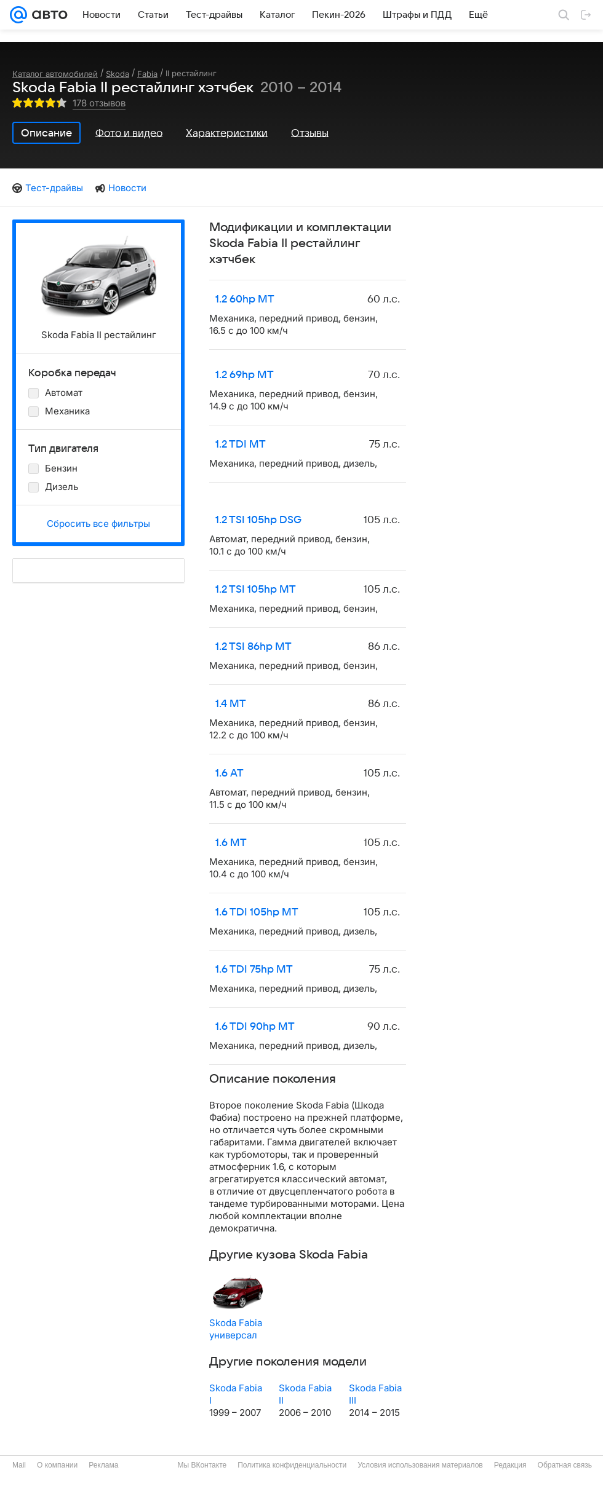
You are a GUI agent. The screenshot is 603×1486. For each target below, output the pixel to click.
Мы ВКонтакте (201, 1465)
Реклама (103, 1465)
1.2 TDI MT (240, 444)
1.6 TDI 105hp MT (256, 912)
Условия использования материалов (419, 1465)
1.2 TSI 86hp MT (253, 646)
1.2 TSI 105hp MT (255, 589)
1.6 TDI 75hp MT (254, 969)
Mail (19, 1465)
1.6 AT (229, 773)
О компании (57, 1465)
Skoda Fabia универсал (235, 1329)
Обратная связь (565, 1465)
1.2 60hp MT (244, 299)
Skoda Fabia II (305, 1394)
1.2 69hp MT (244, 375)
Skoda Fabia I (235, 1394)
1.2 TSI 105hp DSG (258, 520)
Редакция (510, 1465)
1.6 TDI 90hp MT (255, 1026)
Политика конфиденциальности (292, 1465)
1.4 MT (230, 703)
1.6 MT (231, 842)
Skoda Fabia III (375, 1394)
